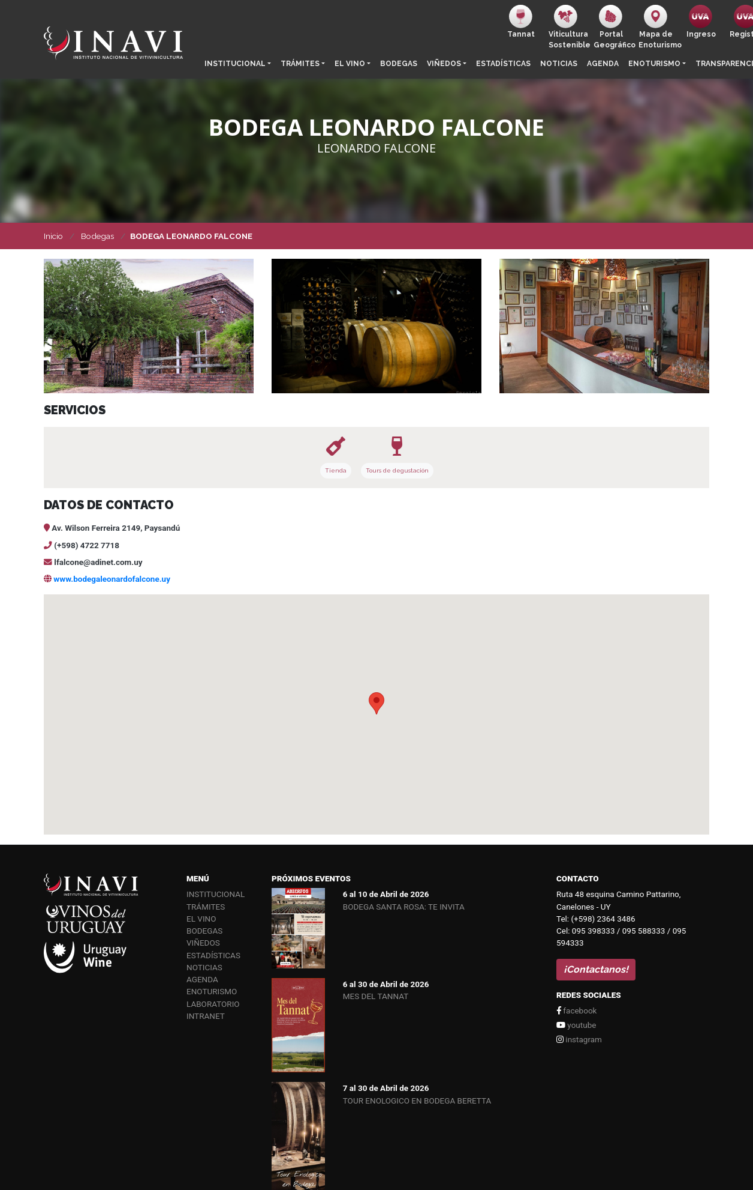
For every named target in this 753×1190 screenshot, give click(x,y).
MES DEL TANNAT (375, 996)
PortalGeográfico (614, 27)
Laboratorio (213, 1004)
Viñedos (444, 63)
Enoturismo (654, 63)
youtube (576, 1025)
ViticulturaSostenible (569, 27)
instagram (579, 1039)
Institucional (235, 63)
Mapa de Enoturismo (658, 27)
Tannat (521, 21)
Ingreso (701, 21)
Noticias (558, 63)
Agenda (603, 63)
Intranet (205, 1016)
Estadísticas (503, 63)
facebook (576, 1010)
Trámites (300, 63)
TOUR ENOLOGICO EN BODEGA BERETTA (417, 1100)
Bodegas (398, 63)
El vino (350, 63)
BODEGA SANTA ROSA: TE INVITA (404, 906)
